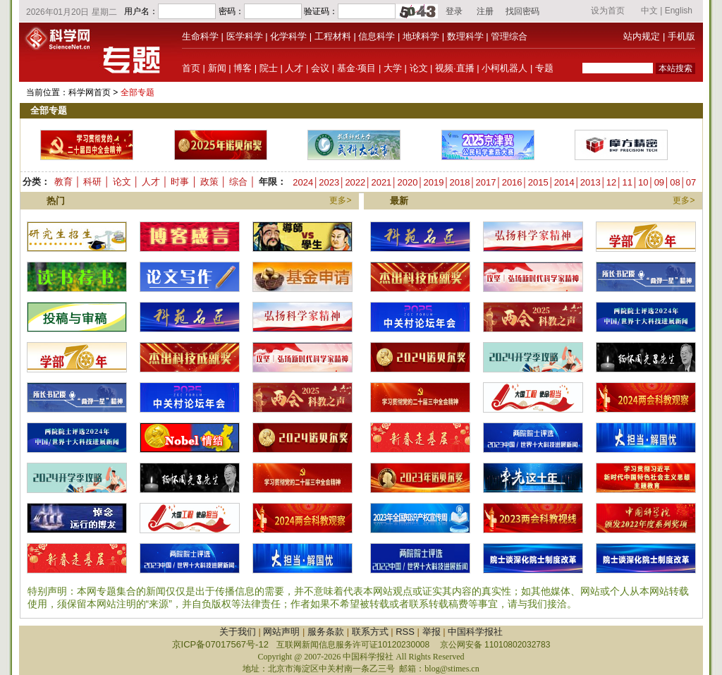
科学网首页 (89, 92)
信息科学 (376, 36)
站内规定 (641, 36)
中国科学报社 (475, 631)
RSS (405, 631)
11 (627, 182)
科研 (92, 181)
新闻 (217, 68)
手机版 (681, 36)
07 (691, 182)
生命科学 (200, 36)
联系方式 (370, 631)
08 (675, 182)
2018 (460, 182)
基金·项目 (357, 68)
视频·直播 (455, 68)
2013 (590, 182)
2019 (434, 182)
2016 (512, 182)
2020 (407, 182)
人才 (294, 68)
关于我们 (237, 631)
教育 (63, 181)
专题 (544, 68)
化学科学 (288, 36)
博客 (242, 68)
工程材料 (332, 36)
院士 (268, 68)
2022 (355, 182)
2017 (486, 182)
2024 (303, 182)
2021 (381, 182)
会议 (320, 68)
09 (659, 182)
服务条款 (325, 631)
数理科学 (465, 36)
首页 (191, 68)
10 (643, 182)
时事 (180, 181)
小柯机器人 (504, 68)
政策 (209, 181)
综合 (238, 181)
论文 (419, 68)
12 (611, 182)
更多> (340, 200)
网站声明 (281, 631)
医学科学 (244, 36)
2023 (329, 182)
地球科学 (421, 36)
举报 (431, 631)
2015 (538, 182)
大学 (393, 68)
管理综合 (509, 36)
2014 (564, 182)
